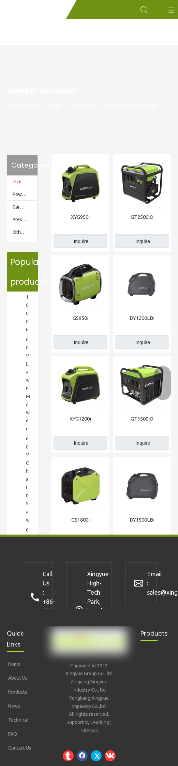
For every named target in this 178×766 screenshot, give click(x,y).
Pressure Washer (25, 219)
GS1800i (80, 520)
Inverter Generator (25, 181)
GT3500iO (142, 419)
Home (13, 664)
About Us (17, 678)
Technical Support (18, 722)
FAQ (12, 734)
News (13, 706)
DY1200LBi (142, 318)
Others (20, 232)
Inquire (81, 241)
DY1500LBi (142, 520)
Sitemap (89, 730)
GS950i (80, 318)
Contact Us (19, 748)
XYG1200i (80, 419)
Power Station (25, 194)
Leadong (100, 722)
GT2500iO (142, 217)
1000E (27, 313)
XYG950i (80, 217)
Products (17, 692)
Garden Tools (25, 207)
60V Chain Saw (28, 479)
